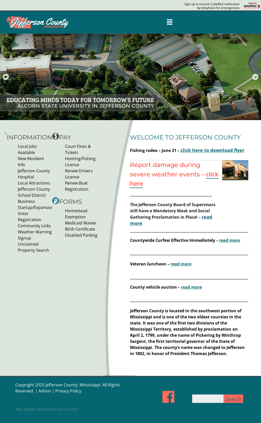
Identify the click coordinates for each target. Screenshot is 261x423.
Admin (44, 386)
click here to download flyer (208, 150)
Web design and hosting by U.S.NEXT (47, 404)
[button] (169, 22)
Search (233, 394)
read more (229, 239)
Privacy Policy (68, 386)
